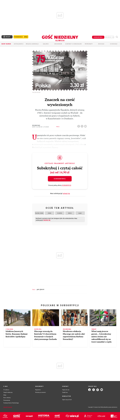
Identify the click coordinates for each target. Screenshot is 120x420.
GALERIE (46, 44)
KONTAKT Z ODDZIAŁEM (73, 44)
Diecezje (101, 44)
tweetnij (82, 126)
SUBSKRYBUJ (98, 37)
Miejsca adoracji (32, 44)
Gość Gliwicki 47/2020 (40, 127)
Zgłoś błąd (7, 407)
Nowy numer (6, 44)
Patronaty (89, 44)
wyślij (85, 126)
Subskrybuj (60, 179)
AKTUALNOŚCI (18, 44)
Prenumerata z (20, 37)
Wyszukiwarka (116, 37)
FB (79, 126)
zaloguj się (109, 37)
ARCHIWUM (58, 44)
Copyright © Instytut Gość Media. (96, 407)
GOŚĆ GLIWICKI (40, 289)
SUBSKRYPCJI (66, 185)
